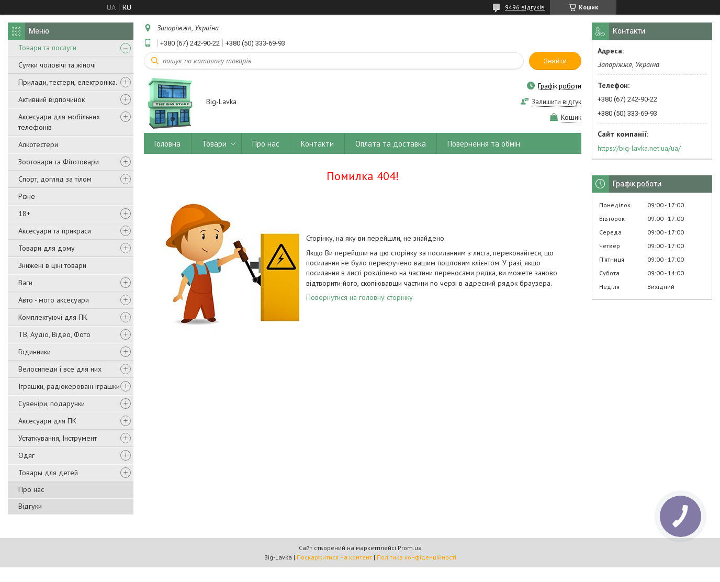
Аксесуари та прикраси (54, 231)
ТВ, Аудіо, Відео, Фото (54, 334)
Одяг (26, 455)
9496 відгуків (525, 7)
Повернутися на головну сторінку (359, 297)
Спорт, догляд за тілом (55, 179)
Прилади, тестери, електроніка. (67, 82)
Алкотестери (38, 144)
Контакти (317, 144)
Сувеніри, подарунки (51, 403)
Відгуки (30, 506)
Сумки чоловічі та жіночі (57, 65)
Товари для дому (46, 248)
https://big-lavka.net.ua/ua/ (639, 148)
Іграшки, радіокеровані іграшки (69, 386)
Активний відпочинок (51, 99)
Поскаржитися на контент (334, 557)
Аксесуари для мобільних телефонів (59, 122)
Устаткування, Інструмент (57, 438)
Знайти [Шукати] (555, 61)
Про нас (31, 489)
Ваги (25, 282)
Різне (26, 196)
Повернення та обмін (483, 144)
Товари (214, 144)
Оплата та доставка (390, 144)
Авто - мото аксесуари (53, 300)
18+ (24, 213)
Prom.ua (410, 548)
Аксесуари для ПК (47, 421)
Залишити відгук (556, 101)
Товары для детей (48, 472)
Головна (167, 144)
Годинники (34, 351)
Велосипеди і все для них (60, 369)
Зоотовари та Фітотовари (58, 161)
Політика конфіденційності (416, 557)
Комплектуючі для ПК (52, 317)
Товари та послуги (47, 47)
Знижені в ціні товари (52, 265)
